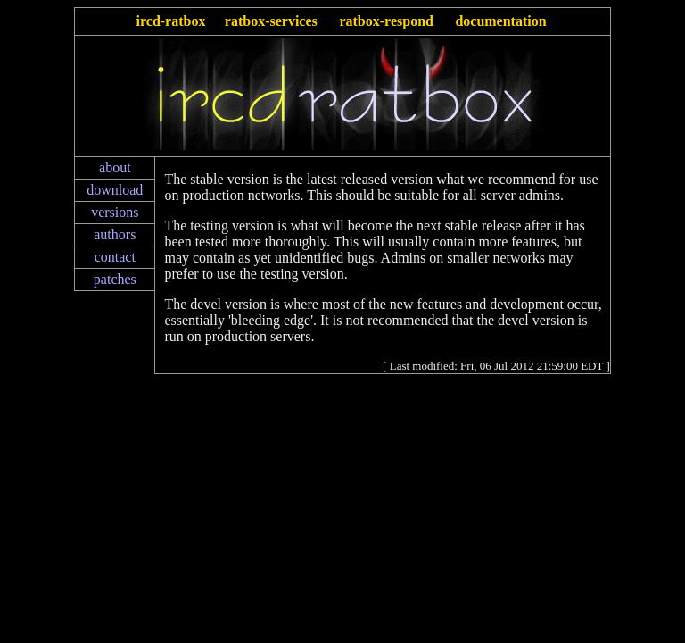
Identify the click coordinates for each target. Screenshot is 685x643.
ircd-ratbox (171, 21)
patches (115, 279)
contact (115, 256)
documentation (500, 21)
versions (114, 212)
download (115, 189)
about (115, 167)
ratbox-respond (386, 21)
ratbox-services (271, 21)
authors (115, 234)
